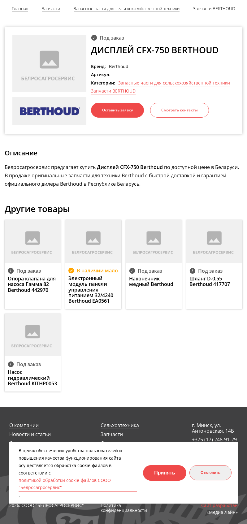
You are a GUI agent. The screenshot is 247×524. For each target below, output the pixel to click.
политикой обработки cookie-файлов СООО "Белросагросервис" (65, 484)
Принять (164, 472)
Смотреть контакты (179, 110)
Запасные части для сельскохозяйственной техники (174, 82)
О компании (24, 425)
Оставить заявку (117, 110)
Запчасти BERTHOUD (113, 91)
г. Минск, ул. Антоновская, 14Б (213, 428)
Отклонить (210, 472)
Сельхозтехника (120, 425)
